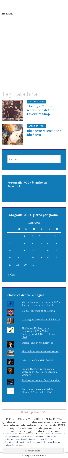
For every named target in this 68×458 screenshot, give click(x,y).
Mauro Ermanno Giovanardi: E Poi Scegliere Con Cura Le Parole (40, 303)
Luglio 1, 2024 (36, 101)
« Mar (11, 274)
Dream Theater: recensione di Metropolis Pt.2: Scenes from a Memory (39, 371)
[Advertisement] (34, 57)
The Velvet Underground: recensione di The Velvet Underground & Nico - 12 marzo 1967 (39, 332)
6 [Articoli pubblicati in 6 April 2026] (9, 243)
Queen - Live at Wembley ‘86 (37, 342)
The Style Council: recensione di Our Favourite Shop (40, 110)
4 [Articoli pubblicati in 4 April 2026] (47, 236)
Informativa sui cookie (14, 445)
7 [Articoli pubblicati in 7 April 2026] (17, 243)
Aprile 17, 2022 (37, 126)
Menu (9, 13)
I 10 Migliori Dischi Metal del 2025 (40, 319)
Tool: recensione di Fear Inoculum (40, 380)
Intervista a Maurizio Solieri (37, 360)
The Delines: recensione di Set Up (40, 351)
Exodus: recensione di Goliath (38, 310)
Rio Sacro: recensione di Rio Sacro (45, 133)
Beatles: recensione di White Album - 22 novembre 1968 (37, 390)
